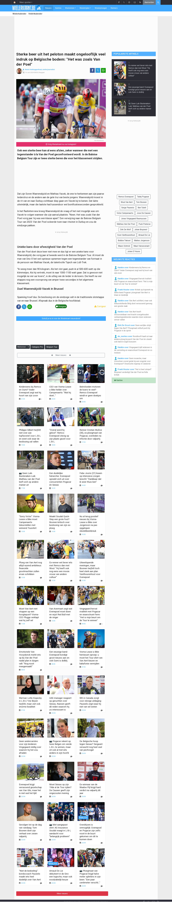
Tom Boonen (141, 202)
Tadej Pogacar (143, 197)
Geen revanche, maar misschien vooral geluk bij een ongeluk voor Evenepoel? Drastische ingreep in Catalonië (132, 361)
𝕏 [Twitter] (149, 895)
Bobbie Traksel (124, 240)
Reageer (42, 72)
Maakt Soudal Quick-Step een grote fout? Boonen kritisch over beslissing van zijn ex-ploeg (60, 522)
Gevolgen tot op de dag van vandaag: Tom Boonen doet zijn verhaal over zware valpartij (30, 830)
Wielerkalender (19, 14)
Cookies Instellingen (84, 898)
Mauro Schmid (124, 246)
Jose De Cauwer (144, 213)
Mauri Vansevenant (141, 246)
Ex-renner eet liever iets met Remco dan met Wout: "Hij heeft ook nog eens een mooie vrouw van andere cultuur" (140, 70)
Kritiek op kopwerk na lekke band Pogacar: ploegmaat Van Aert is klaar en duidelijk (133, 292)
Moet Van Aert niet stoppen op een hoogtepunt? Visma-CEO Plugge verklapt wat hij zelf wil (29, 614)
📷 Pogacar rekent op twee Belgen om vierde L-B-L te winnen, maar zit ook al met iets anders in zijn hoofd (60, 747)
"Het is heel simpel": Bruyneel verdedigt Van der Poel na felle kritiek (133, 372)
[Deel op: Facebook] (92, 70)
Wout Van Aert (127, 202)
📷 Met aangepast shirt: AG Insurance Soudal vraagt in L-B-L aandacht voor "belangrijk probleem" (60, 830)
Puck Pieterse (144, 224)
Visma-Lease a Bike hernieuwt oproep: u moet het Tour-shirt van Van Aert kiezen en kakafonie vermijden (91, 658)
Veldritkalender (35, 14)
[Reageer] (40, 399)
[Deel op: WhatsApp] (103, 70)
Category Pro (37, 347)
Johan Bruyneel (140, 229)
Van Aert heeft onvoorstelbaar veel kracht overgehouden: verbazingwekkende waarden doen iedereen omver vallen (132, 315)
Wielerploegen (101, 8)
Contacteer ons (70, 895)
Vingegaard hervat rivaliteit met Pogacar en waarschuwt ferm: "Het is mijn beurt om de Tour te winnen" (90, 614)
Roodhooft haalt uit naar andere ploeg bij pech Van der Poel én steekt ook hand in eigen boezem (133, 339)
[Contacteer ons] (153, 895)
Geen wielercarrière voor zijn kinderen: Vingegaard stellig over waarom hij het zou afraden (30, 747)
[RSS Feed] (158, 895)
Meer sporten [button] (25, 2)
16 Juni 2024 (29, 72)
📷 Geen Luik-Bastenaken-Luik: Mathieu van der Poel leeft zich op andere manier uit (29, 479)
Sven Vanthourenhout (126, 235)
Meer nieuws (61, 355)
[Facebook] (143, 895)
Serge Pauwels (127, 207)
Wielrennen (69, 8)
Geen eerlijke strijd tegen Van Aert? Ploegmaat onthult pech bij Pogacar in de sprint (132, 328)
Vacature (104, 895)
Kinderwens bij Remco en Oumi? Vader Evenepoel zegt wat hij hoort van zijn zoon (133, 270)
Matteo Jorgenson (141, 240)
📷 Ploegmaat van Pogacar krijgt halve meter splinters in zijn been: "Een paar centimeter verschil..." (90, 877)
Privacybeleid (93, 895)
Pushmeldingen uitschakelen (108, 898)
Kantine (58, 8)
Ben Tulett (142, 207)
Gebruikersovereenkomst (62, 898)
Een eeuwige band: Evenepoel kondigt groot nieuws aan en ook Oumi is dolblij (140, 89)
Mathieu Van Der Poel (126, 224)
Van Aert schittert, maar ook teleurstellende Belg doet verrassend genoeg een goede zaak (133, 303)
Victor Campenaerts (125, 213)
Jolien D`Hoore (133, 251)
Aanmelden (149, 2)
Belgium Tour (51, 347)
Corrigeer (100, 306)
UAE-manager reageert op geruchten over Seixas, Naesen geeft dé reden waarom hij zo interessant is (60, 704)
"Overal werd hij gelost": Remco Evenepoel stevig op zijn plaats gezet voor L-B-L (59, 436)
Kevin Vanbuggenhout (33, 69)
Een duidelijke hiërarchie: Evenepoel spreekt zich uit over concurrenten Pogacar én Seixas (60, 479)
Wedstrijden (85, 8)
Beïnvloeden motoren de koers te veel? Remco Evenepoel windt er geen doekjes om (90, 392)
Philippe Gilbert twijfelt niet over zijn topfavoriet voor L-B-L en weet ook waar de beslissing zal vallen (30, 436)
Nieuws (48, 8)
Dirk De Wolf (125, 229)
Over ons (82, 895)
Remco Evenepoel (126, 197)
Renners (114, 8)
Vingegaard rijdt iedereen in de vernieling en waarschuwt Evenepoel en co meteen (133, 350)
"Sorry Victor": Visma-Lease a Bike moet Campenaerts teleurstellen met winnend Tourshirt (29, 522)
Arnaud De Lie (144, 235)
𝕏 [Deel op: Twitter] (98, 70)
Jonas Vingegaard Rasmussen (133, 218)
